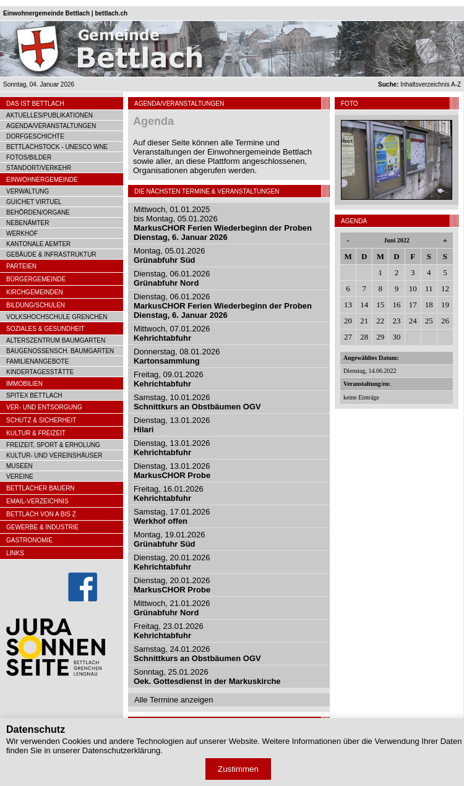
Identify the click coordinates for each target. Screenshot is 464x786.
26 (445, 320)
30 (396, 336)
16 (396, 304)
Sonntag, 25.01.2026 (207, 676)
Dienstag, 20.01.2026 (172, 562)
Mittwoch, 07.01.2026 (172, 333)
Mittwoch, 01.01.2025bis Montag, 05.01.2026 (223, 223)
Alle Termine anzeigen (173, 699)
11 (429, 288)
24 (413, 320)
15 (380, 304)
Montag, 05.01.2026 (169, 255)
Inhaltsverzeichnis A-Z (419, 84)
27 (348, 336)
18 (429, 304)
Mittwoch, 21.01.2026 (172, 608)
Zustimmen (238, 769)
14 (364, 304)
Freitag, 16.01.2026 (169, 493)
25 (429, 320)
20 (348, 320)
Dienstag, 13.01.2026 (172, 447)
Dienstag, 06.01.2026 (172, 278)
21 (364, 320)
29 (380, 336)
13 (348, 304)
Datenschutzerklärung (121, 750)
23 (396, 320)
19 (445, 304)
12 (445, 288)
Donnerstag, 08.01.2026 (177, 356)
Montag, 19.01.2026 (169, 539)
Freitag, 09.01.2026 (169, 379)
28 (364, 336)
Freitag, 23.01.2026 (169, 631)
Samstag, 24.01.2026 (197, 653)
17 (413, 304)
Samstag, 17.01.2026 (172, 516)
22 (380, 320)
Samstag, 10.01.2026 (197, 402)
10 (413, 288)
